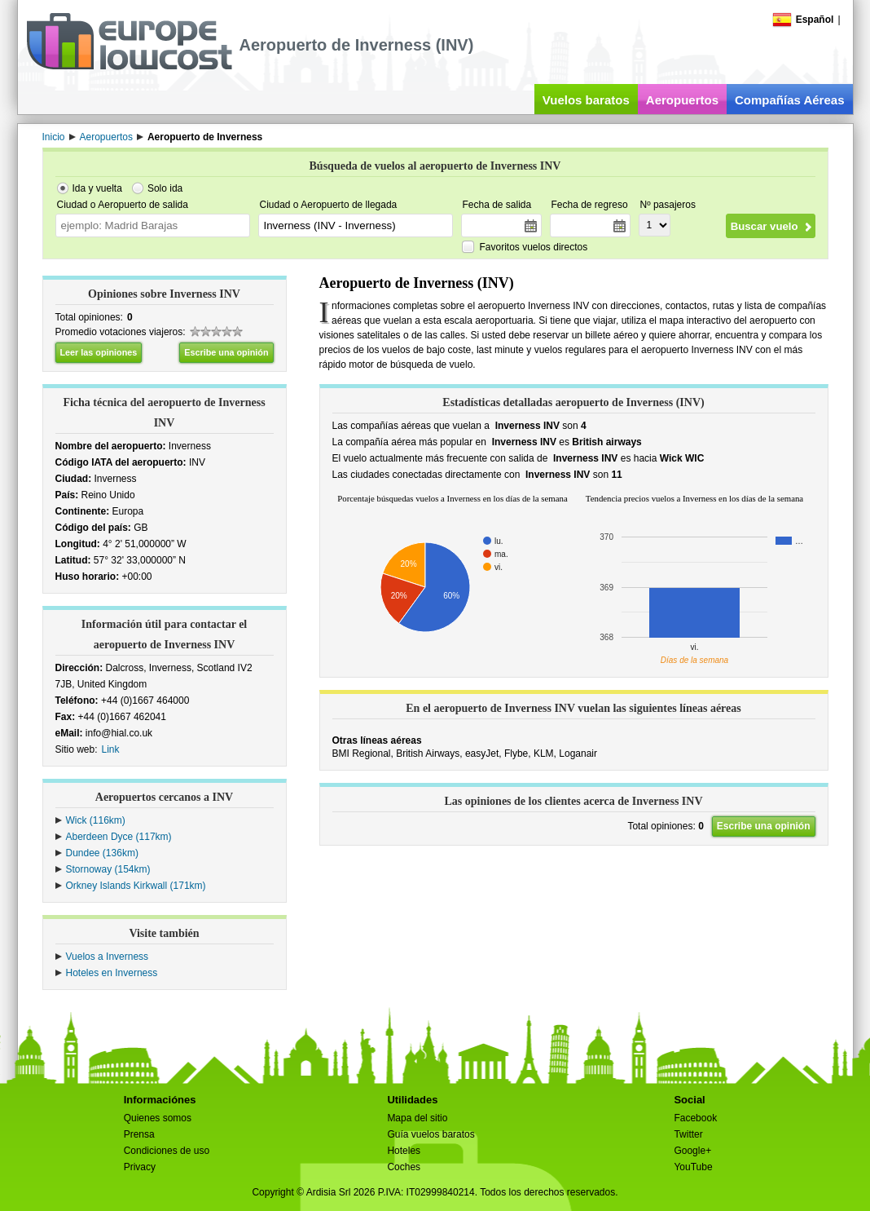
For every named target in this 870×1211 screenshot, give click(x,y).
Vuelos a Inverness (107, 956)
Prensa (139, 1134)
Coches (403, 1167)
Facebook (695, 1118)
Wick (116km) (95, 820)
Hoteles (403, 1150)
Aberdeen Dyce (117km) (119, 836)
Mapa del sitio (417, 1118)
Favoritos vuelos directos (534, 247)
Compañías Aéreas (790, 100)
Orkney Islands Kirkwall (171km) (136, 885)
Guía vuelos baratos (430, 1134)
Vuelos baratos (586, 100)
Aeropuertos (682, 100)
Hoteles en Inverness (112, 973)
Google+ (692, 1150)
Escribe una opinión (226, 352)
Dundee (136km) (102, 853)
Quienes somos (157, 1118)
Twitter (688, 1134)
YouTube (693, 1167)
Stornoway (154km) (108, 869)
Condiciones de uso (166, 1150)
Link (111, 749)
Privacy (140, 1167)
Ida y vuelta (97, 188)
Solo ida (164, 188)
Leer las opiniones (99, 352)
